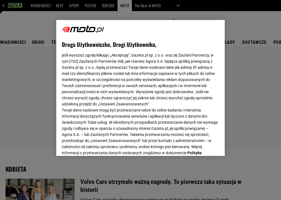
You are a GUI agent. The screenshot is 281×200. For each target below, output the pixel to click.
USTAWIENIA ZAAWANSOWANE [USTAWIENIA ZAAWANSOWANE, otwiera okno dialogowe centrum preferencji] (98, 145)
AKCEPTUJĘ (200, 145)
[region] (140, 88)
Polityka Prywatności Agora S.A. (132, 85)
